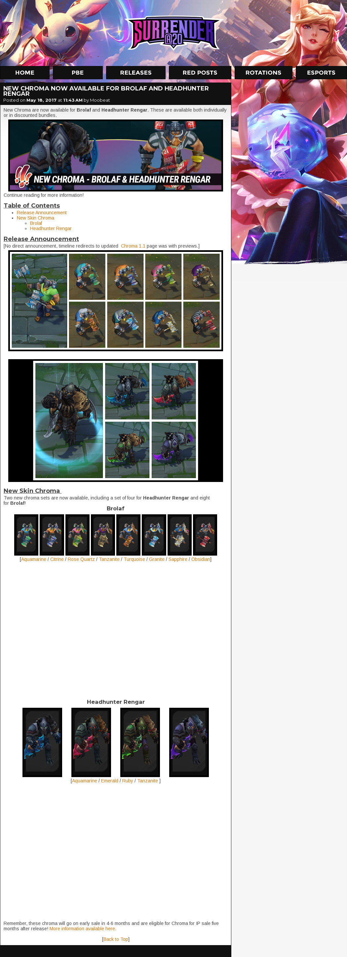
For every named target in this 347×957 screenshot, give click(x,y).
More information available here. (82, 928)
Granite (157, 559)
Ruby (127, 780)
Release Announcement (42, 212)
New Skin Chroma (35, 218)
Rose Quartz (81, 559)
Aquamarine (33, 559)
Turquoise (134, 559)
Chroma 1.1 (133, 246)
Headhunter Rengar (51, 228)
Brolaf (36, 223)
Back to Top (115, 939)
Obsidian (200, 559)
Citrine (57, 559)
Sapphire (178, 559)
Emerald (110, 780)
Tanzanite (109, 559)
